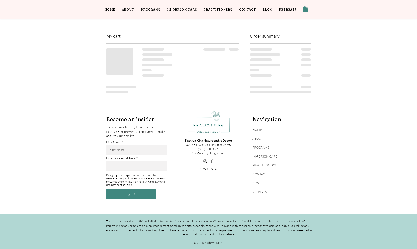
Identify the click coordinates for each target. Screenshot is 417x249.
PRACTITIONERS (264, 165)
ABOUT (257, 138)
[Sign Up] (131, 194)
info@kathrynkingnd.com (208, 153)
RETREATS (259, 192)
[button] (305, 9)
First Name (113, 142)
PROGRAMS (260, 147)
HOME (257, 129)
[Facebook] (212, 161)
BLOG (256, 183)
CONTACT (259, 174)
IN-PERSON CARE (264, 156)
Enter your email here (121, 158)
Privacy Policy (208, 168)
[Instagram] (205, 161)
